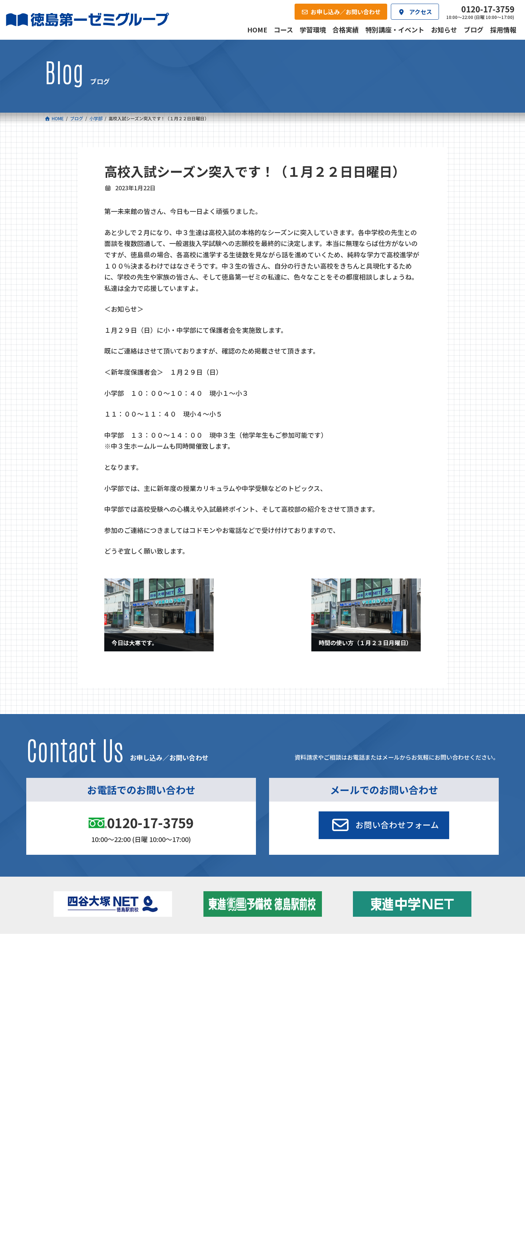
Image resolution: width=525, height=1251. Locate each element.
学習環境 (135, 1020)
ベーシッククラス (89, 1002)
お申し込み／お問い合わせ (441, 1020)
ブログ (397, 981)
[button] (384, 825)
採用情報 (349, 1020)
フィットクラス (86, 973)
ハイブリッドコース (194, 982)
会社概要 (206, 1020)
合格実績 (63, 1020)
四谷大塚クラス (86, 992)
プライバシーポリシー (456, 1069)
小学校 (70, 961)
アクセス (278, 1020)
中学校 (173, 961)
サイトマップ (416, 1069)
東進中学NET (191, 992)
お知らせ (400, 971)
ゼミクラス (81, 982)
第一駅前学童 (284, 981)
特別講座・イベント (413, 961)
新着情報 (390, 950)
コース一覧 (65, 950)
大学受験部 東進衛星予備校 (304, 961)
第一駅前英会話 (287, 990)
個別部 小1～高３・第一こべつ (304, 971)
